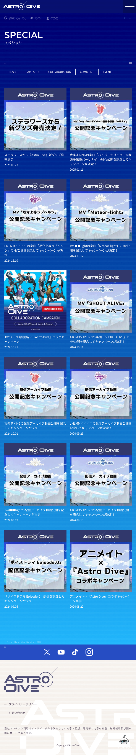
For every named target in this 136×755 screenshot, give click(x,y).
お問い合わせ (17, 713)
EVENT (107, 72)
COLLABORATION (59, 72)
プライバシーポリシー (23, 704)
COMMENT (87, 72)
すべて (13, 72)
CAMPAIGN (32, 72)
